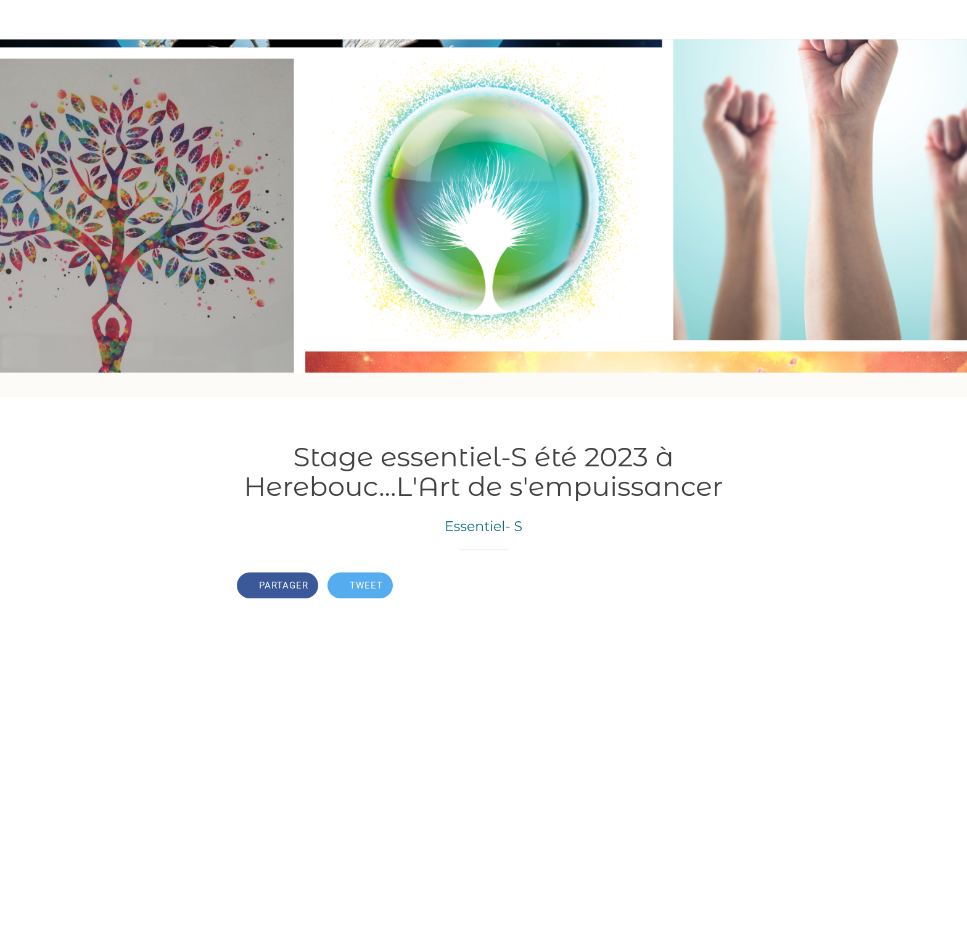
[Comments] (715, 586)
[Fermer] (24, 19)
